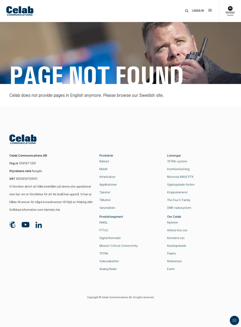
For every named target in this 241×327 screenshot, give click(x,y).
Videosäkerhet (109, 261)
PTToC (103, 230)
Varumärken (107, 208)
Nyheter (172, 222)
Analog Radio (108, 269)
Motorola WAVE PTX (180, 177)
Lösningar (174, 155)
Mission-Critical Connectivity (118, 245)
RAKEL (103, 222)
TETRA (103, 253)
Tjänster (104, 192)
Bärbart (104, 161)
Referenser (174, 261)
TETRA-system (177, 161)
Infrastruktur (107, 177)
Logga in (198, 10)
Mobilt (103, 169)
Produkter (106, 155)
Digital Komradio (110, 238)
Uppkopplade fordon (180, 184)
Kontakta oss (176, 238)
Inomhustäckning (178, 169)
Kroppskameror (177, 192)
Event (171, 269)
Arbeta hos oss (177, 230)
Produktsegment (111, 216)
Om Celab (174, 216)
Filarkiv (171, 253)
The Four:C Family (178, 200)
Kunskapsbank (176, 245)
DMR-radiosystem (179, 208)
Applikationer (108, 184)
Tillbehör (105, 200)
